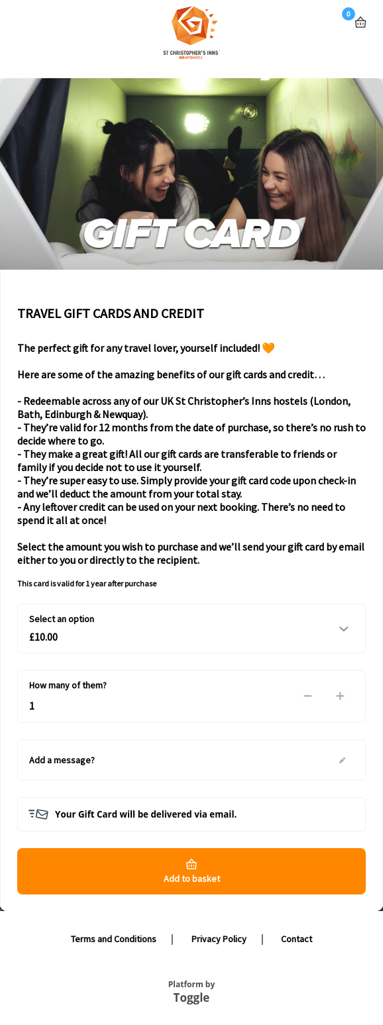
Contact (296, 939)
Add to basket (192, 879)
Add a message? (62, 760)
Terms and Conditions (113, 939)
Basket (360, 17)
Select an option (61, 619)
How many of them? (68, 685)
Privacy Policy (219, 939)
